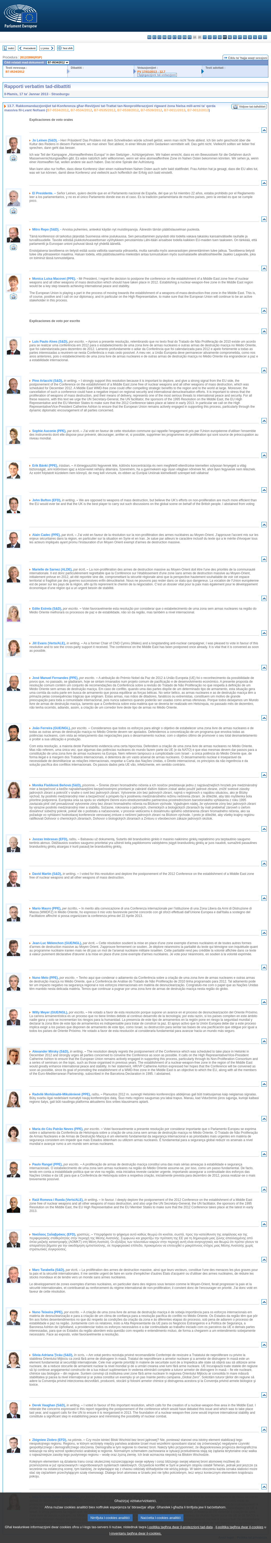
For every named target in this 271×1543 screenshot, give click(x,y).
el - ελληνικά (180, 37)
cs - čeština (159, 37)
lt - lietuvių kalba (215, 37)
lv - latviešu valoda (210, 37)
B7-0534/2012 (15, 71)
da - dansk (164, 37)
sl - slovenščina (255, 37)
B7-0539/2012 (151, 110)
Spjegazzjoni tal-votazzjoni (157, 74)
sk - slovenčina (250, 37)
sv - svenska (265, 37)
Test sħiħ (68, 48)
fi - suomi (260, 37)
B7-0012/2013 (198, 110)
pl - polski (235, 37)
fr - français (190, 37)
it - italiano (205, 37)
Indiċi (11, 48)
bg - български (149, 37)
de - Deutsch (169, 37)
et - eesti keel (175, 37)
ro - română (245, 37)
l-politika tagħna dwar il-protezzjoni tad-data (180, 1534)
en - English (185, 37)
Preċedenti (29, 48)
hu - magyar (220, 37)
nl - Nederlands (230, 37)
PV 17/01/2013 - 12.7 (151, 71)
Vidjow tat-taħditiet (252, 106)
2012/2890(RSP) (31, 57)
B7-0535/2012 (104, 110)
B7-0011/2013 (174, 110)
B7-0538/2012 (128, 110)
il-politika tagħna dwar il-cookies (239, 1534)
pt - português (240, 37)
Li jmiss (45, 48)
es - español (154, 37)
